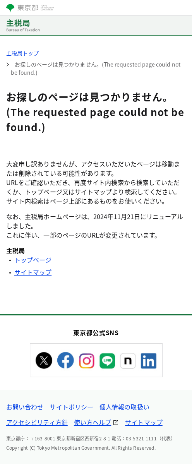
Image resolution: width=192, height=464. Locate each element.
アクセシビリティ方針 (37, 422)
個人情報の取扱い (124, 406)
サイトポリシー (71, 406)
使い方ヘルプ (92, 422)
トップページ (32, 259)
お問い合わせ (24, 406)
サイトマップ (32, 272)
